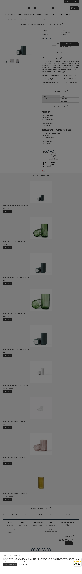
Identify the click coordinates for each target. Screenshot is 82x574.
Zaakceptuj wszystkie (10, 565)
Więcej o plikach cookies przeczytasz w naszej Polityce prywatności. (19, 561)
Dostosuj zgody (23, 565)
